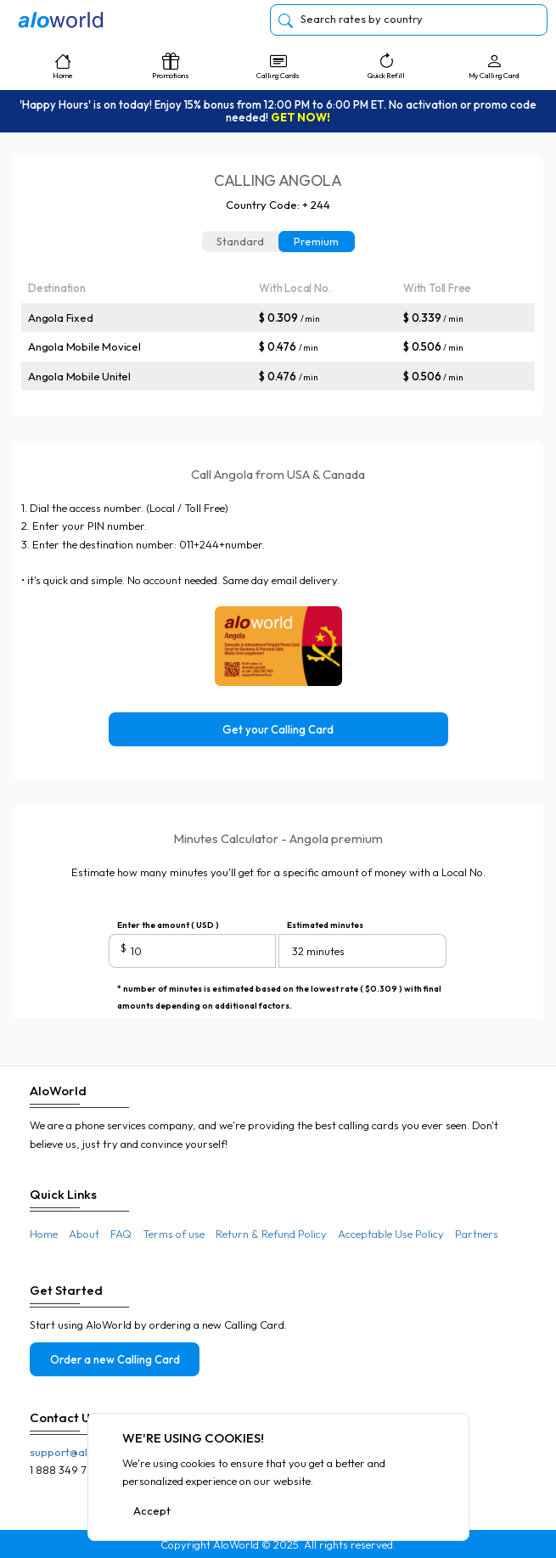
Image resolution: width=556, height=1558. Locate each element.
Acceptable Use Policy (391, 1233)
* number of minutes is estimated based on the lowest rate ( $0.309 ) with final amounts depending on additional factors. (279, 990)
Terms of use (174, 1233)
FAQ (121, 1233)
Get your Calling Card (278, 729)
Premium (316, 241)
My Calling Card (493, 66)
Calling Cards (278, 66)
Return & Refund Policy (271, 1233)
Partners (476, 1233)
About (84, 1233)
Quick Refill (386, 66)
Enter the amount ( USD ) (168, 925)
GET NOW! (300, 117)
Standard (240, 241)
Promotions (170, 66)
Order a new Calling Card (115, 1359)
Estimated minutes (325, 925)
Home (62, 66)
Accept (152, 1510)
